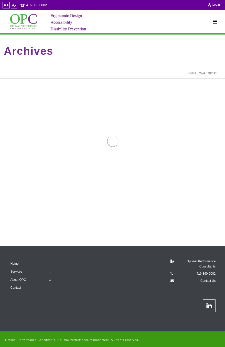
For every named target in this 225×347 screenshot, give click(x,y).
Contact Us (208, 281)
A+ (6, 5)
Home (192, 73)
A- (14, 5)
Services (16, 271)
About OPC (18, 280)
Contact (15, 287)
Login (213, 4)
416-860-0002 (36, 5)
